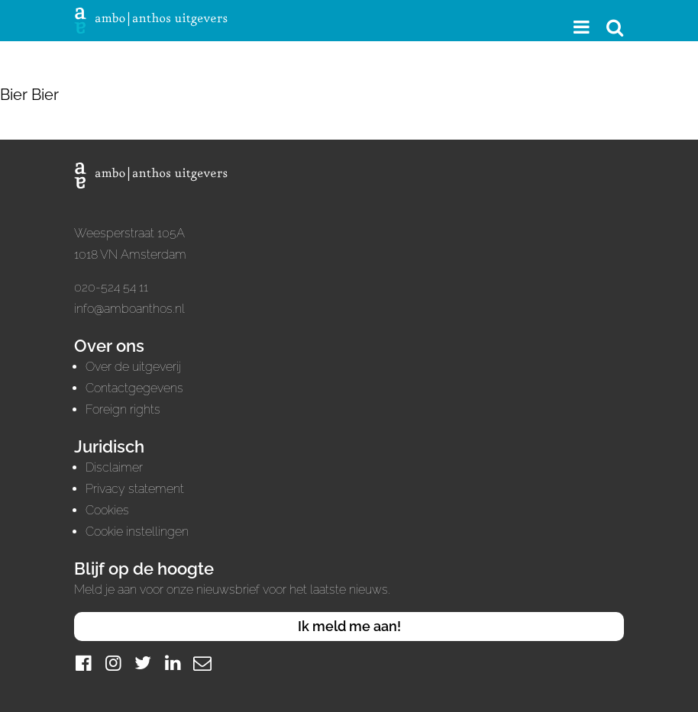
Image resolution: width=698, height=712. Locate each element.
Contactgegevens (134, 388)
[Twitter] (143, 663)
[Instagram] (113, 663)
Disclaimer (114, 467)
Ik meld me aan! (349, 626)
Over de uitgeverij (133, 366)
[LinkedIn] (172, 663)
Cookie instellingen (137, 531)
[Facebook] (83, 663)
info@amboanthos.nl (129, 308)
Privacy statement (135, 489)
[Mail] (202, 663)
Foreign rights (123, 409)
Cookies (107, 510)
